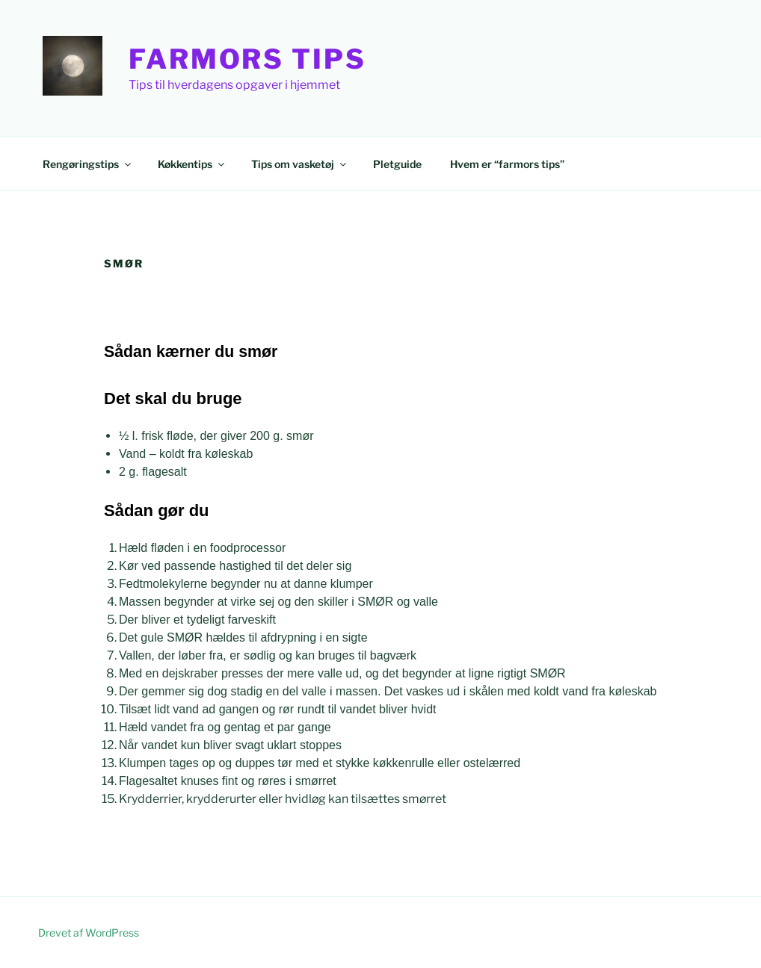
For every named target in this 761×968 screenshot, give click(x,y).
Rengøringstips (88, 164)
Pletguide (397, 164)
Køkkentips (192, 164)
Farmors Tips (247, 59)
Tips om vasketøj (299, 164)
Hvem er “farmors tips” (507, 164)
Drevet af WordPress (88, 932)
